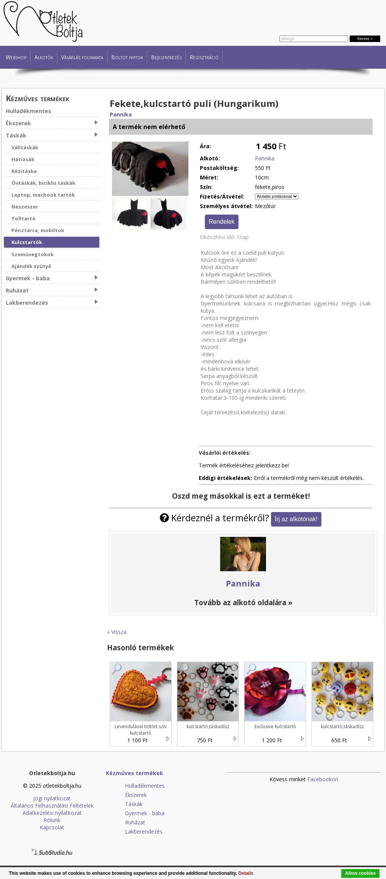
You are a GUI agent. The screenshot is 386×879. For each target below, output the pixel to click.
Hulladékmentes (28, 111)
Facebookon (322, 779)
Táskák (51, 135)
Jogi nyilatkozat (52, 798)
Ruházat (51, 290)
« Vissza (117, 631)
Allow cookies (360, 873)
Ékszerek (51, 123)
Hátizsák (22, 159)
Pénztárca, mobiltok (37, 230)
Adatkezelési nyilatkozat (52, 812)
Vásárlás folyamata (82, 57)
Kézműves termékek (38, 97)
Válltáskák (24, 147)
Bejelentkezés (166, 57)
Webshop (16, 57)
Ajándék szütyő (31, 266)
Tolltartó (23, 218)
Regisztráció (204, 57)
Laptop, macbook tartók (43, 194)
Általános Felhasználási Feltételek (52, 805)
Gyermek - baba (51, 278)
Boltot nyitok (127, 57)
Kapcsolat (52, 827)
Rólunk (52, 820)
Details (245, 873)
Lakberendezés (51, 302)
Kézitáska (24, 171)
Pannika (121, 114)
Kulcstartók (26, 242)
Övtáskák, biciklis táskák (43, 182)
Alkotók (43, 57)
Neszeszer (24, 206)
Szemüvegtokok (32, 254)
